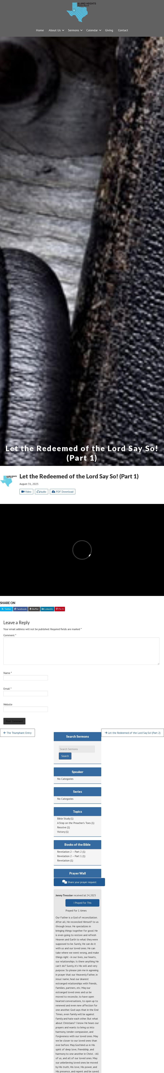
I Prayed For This (82, 902)
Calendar (92, 30)
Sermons (73, 30)
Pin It (60, 608)
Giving (109, 30)
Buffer (34, 608)
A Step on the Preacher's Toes (74, 823)
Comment (9, 635)
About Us (55, 30)
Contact (123, 30)
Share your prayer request (79, 882)
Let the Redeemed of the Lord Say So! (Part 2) (132, 732)
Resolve (61, 827)
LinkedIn (47, 608)
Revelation (63, 860)
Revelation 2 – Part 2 (69, 851)
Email (7, 688)
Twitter (6, 608)
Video (26, 491)
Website (7, 704)
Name (7, 673)
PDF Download (62, 491)
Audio (41, 491)
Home (40, 30)
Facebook (20, 608)
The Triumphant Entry (17, 732)
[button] (63, 30)
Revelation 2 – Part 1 (69, 856)
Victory (61, 831)
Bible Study (63, 818)
